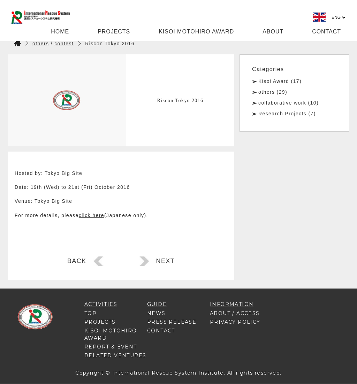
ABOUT (273, 31)
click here (91, 215)
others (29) (272, 92)
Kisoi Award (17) (280, 81)
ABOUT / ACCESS (235, 313)
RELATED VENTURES (115, 355)
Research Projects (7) (287, 113)
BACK (76, 261)
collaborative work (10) (288, 103)
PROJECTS (114, 31)
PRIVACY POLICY (235, 322)
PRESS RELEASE (171, 322)
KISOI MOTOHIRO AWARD (196, 31)
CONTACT (326, 31)
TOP (90, 313)
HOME (60, 31)
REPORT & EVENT (110, 347)
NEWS (156, 313)
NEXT (165, 261)
